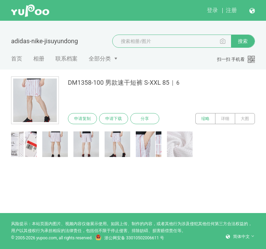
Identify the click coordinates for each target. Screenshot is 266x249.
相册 (38, 58)
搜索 (243, 41)
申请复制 (82, 118)
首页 (16, 58)
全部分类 (100, 58)
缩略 (205, 118)
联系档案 (66, 58)
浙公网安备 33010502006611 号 (129, 238)
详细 (225, 118)
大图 (245, 118)
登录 (212, 10)
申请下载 (113, 118)
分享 (145, 118)
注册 (231, 10)
